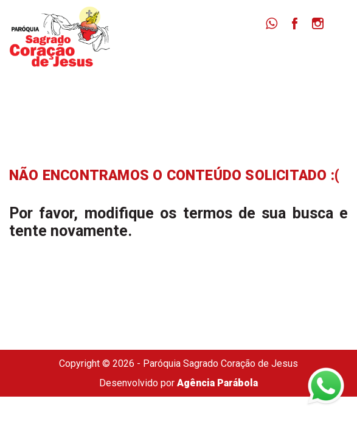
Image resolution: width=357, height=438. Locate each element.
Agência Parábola (217, 383)
